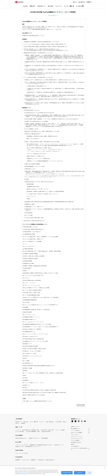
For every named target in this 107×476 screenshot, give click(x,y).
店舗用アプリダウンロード (34, 438)
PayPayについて (18, 421)
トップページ (18, 429)
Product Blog (40, 459)
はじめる (25, 6)
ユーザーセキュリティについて (76, 438)
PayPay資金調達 (44, 438)
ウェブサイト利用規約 (75, 440)
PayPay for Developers (46, 431)
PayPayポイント (41, 6)
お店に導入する (81, 2)
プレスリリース (25, 459)
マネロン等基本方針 (74, 446)
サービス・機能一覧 (69, 6)
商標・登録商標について (75, 428)
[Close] (104, 469)
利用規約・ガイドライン (75, 426)
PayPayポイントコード (59, 444)
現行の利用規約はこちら (53, 15)
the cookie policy (23, 473)
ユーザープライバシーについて (76, 436)
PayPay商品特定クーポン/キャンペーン (33, 446)
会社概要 (88, 2)
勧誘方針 (72, 444)
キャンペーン (58, 6)
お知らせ (74, 2)
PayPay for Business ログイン (21, 438)
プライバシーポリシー (75, 434)
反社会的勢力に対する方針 (76, 442)
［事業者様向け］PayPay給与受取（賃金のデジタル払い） (41, 444)
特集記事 (23, 423)
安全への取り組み (49, 421)
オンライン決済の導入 (19, 431)
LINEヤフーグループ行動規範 (76, 432)
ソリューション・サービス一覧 (21, 444)
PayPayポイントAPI (19, 446)
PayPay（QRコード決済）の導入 (47, 429)
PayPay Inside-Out (49, 459)
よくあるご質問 (80, 6)
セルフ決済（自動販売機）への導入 (33, 431)
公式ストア (17, 423)
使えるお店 (50, 6)
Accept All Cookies (67, 474)
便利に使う (32, 6)
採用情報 (33, 459)
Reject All (80, 474)
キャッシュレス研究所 (60, 429)
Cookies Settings (89, 474)
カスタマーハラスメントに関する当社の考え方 (79, 449)
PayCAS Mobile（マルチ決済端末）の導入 (30, 429)
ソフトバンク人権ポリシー (76, 430)
